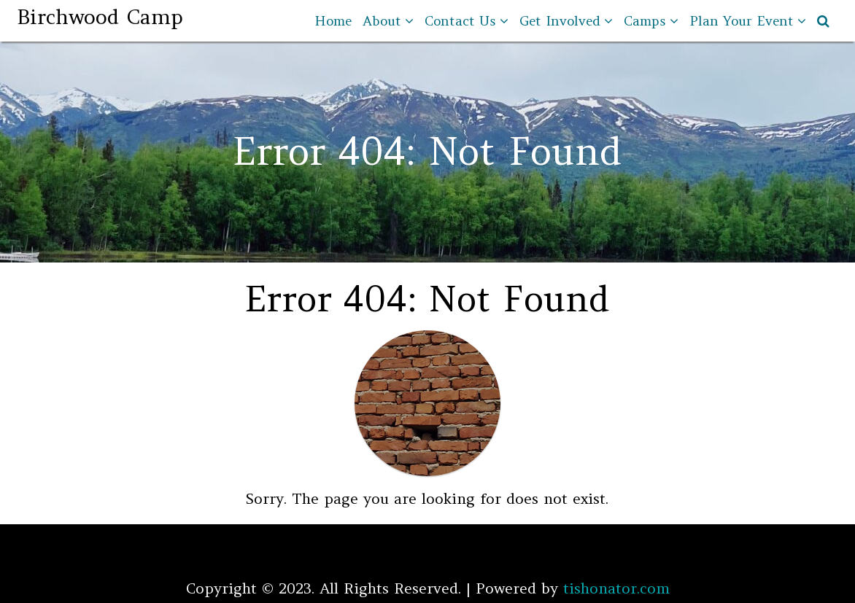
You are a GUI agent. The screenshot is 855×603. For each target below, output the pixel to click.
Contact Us (460, 20)
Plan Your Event (741, 20)
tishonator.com (616, 588)
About (382, 20)
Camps (645, 20)
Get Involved (559, 20)
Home (333, 20)
